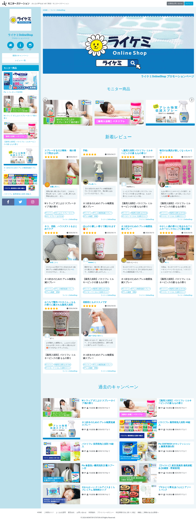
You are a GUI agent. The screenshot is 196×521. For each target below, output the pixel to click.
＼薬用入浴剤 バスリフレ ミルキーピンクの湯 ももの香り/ (137, 151)
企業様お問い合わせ (175, 3)
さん (55, 187)
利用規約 (92, 512)
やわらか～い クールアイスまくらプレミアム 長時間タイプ (98, 488)
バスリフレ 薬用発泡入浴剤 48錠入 (174, 423)
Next (191, 100)
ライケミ (49, 213)
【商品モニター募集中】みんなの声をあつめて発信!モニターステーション (15, 3)
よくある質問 (61, 512)
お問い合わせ (81, 512)
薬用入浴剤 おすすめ (139, 213)
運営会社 (71, 512)
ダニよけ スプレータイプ (65, 213)
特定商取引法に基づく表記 (125, 512)
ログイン (189, 3)
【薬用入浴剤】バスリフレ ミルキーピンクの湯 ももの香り (175, 401)
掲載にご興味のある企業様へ (148, 512)
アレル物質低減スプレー (103, 213)
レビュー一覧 (20, 60)
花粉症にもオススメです (95, 302)
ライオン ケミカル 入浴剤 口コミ (135, 216)
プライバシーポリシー (105, 512)
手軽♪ (85, 150)
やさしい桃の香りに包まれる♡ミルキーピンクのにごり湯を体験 (176, 227)
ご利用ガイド (49, 512)
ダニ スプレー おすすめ (54, 216)
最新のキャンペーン (20, 55)
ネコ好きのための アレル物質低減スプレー (98, 423)
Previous (45, 100)
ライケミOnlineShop (69, 219)
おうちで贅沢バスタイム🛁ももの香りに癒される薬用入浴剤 (60, 303)
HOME (39, 512)
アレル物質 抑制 (90, 216)
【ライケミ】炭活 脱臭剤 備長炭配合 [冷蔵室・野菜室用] (175, 466)
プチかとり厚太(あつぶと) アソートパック (174, 488)
